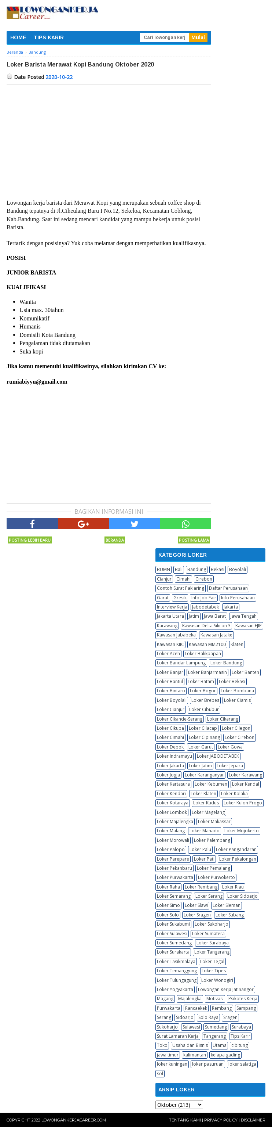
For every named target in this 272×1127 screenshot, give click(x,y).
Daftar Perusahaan (228, 588)
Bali (179, 569)
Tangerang (214, 1036)
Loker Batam (201, 681)
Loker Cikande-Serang (179, 719)
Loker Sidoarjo (242, 896)
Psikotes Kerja (242, 998)
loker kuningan (172, 1064)
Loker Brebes (205, 700)
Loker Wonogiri (217, 980)
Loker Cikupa (170, 728)
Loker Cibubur (204, 709)
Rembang (222, 1008)
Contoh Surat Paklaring (180, 588)
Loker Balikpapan (203, 653)
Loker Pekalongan (237, 859)
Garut (163, 598)
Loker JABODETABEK (218, 756)
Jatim (194, 616)
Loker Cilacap (203, 728)
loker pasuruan (208, 1064)
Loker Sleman (226, 905)
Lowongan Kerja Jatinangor (226, 989)
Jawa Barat (215, 616)
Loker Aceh (168, 653)
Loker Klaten (203, 793)
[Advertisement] (109, 139)
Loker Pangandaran (236, 849)
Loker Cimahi (170, 737)
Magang (165, 998)
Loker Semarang (174, 896)
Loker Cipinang (204, 737)
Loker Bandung (226, 663)
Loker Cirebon (239, 737)
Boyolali (237, 569)
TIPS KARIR (49, 37)
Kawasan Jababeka (176, 635)
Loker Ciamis (237, 700)
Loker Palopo (171, 849)
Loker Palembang (212, 840)
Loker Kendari (171, 793)
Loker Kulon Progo (243, 803)
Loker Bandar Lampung (181, 663)
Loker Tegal (212, 961)
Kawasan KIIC (170, 644)
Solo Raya (208, 1017)
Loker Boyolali (172, 700)
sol (160, 1073)
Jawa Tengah (244, 616)
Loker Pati (204, 859)
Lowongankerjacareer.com (73, 1120)
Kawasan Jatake (216, 635)
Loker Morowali (173, 840)
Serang (164, 1017)
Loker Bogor (203, 691)
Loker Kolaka (234, 793)
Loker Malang (171, 831)
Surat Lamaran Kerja (178, 1036)
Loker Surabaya (212, 943)
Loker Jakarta (170, 765)
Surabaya (241, 1027)
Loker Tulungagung (176, 980)
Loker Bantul (170, 681)
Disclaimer (253, 1120)
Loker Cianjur (170, 709)
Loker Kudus (206, 803)
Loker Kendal (245, 784)
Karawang (167, 625)
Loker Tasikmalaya (176, 961)
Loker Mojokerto (241, 831)
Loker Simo (168, 905)
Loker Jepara (230, 765)
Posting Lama (194, 540)
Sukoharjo (167, 1027)
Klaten (237, 644)
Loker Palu (200, 849)
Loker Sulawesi (172, 933)
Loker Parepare (173, 859)
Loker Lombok (172, 812)
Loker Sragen (197, 915)
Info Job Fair (203, 598)
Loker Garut (200, 747)
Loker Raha (168, 887)
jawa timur (168, 1055)
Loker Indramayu (174, 756)
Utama (220, 1045)
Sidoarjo (185, 1017)
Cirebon (203, 579)
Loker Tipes (214, 971)
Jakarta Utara (170, 616)
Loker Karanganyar (204, 775)
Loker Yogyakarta (175, 989)
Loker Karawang (245, 775)
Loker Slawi (196, 905)
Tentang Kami (185, 1120)
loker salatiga (242, 1064)
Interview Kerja (172, 607)
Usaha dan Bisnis (190, 1045)
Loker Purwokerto (216, 877)
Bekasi (217, 569)
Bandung (196, 569)
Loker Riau (233, 887)
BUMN (163, 569)
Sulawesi (191, 1027)
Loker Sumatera (208, 933)
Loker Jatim (200, 765)
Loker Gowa (230, 747)
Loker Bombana (237, 691)
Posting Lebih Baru (30, 540)
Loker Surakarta (173, 952)
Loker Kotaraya (172, 803)
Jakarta (231, 607)
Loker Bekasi (232, 681)
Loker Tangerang (211, 952)
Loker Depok (170, 747)
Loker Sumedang (174, 943)
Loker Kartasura (173, 784)
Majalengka (190, 998)
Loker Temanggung (177, 971)
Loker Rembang (201, 887)
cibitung (239, 1045)
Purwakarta (168, 1008)
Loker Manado (205, 831)
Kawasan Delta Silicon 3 (206, 625)
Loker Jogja (168, 775)
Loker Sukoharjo (211, 924)
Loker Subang (230, 915)
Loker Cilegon (236, 728)
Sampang (246, 1008)
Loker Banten (245, 672)
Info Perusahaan (238, 598)
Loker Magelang (208, 812)
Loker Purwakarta (175, 877)
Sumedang (216, 1027)
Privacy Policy (221, 1120)
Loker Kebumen (211, 784)
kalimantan (194, 1055)
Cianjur (164, 579)
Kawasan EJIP (248, 625)
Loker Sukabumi (173, 924)
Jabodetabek (205, 607)
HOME (18, 37)
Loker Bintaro (171, 691)
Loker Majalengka (175, 821)
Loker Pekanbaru (174, 868)
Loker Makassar (214, 821)
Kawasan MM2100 (207, 644)
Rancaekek (196, 1008)
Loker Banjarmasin (207, 672)
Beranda (115, 540)
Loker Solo (168, 915)
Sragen (230, 1017)
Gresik (180, 598)
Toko (162, 1045)
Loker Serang (209, 896)
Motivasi (215, 998)
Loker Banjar (170, 672)
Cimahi (183, 579)
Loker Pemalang (213, 868)
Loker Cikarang (222, 719)
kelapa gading (225, 1055)
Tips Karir (240, 1036)
